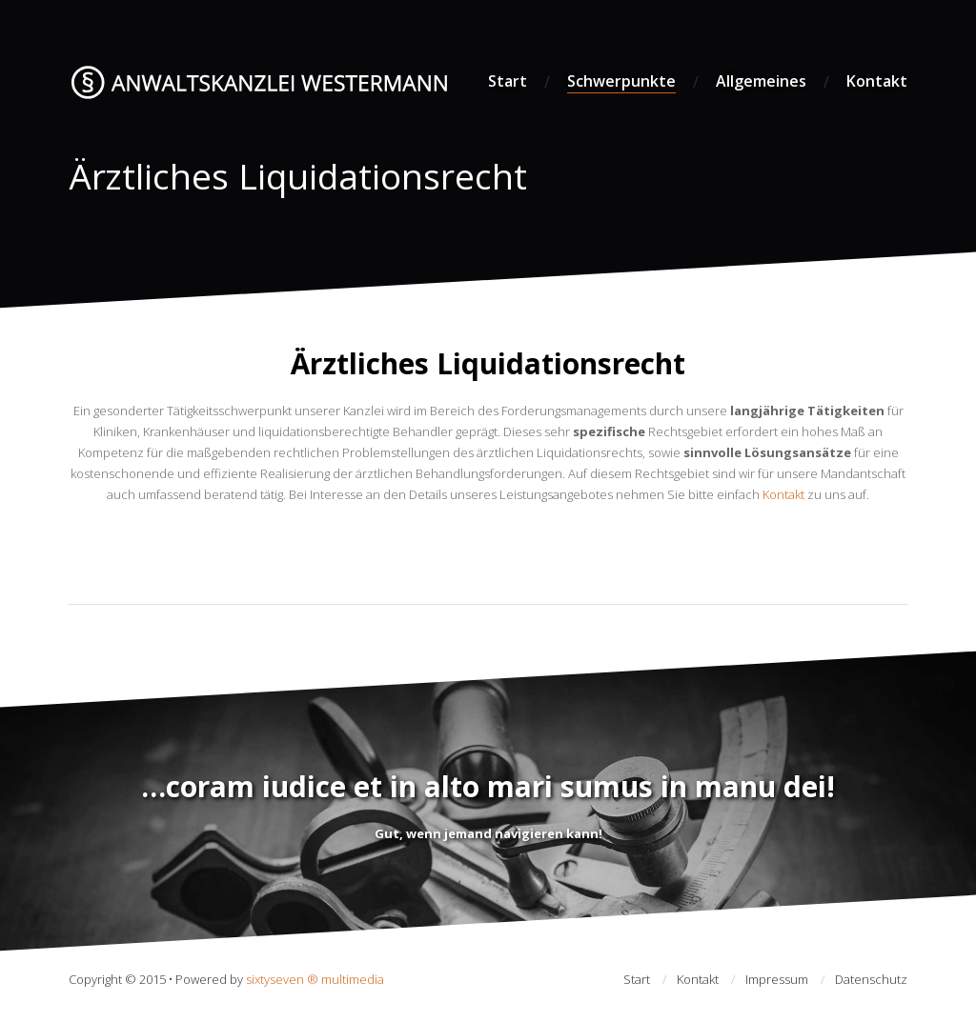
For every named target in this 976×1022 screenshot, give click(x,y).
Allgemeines (761, 80)
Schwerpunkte (621, 80)
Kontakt (876, 80)
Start (507, 80)
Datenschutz (871, 979)
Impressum (776, 979)
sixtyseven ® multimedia (315, 979)
